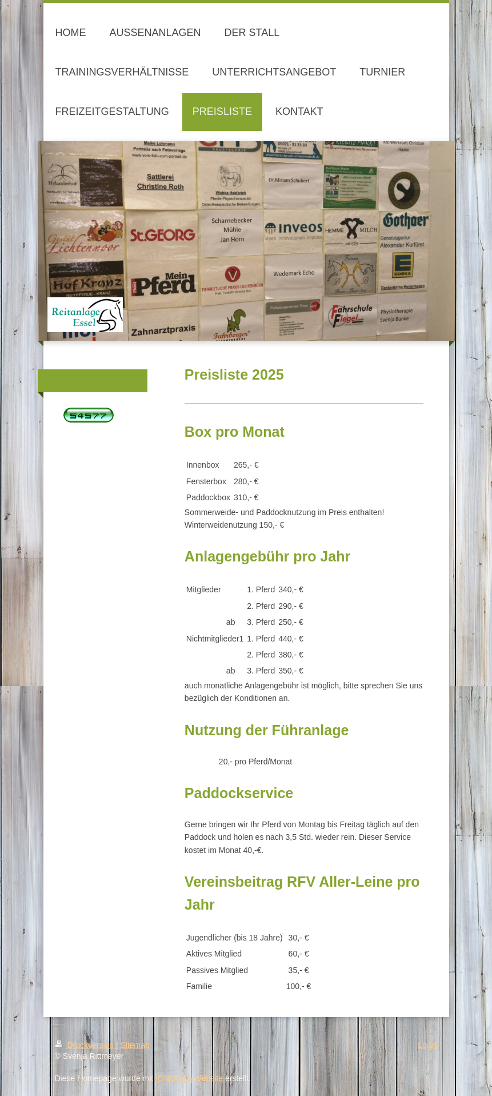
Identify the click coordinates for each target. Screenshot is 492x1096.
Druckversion (85, 1045)
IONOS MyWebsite (189, 1078)
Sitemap (135, 1045)
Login (427, 1045)
